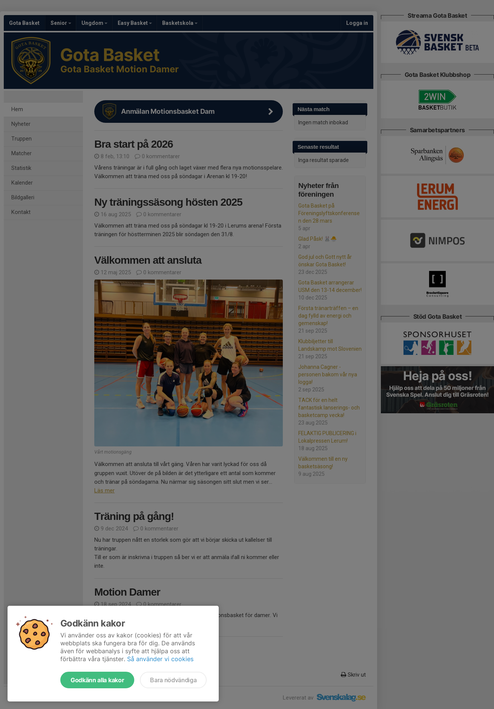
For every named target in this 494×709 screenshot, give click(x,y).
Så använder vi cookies (160, 659)
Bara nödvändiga (173, 680)
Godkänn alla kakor (97, 680)
